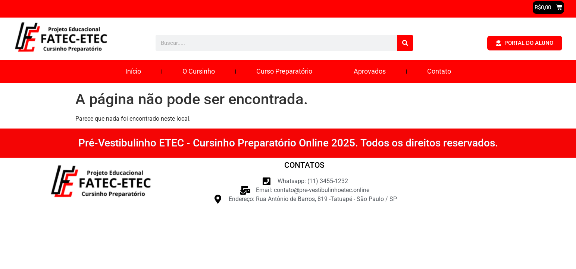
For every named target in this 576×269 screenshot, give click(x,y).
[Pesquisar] (405, 43)
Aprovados (370, 71)
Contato (439, 71)
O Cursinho (198, 71)
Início (133, 71)
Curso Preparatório (284, 71)
